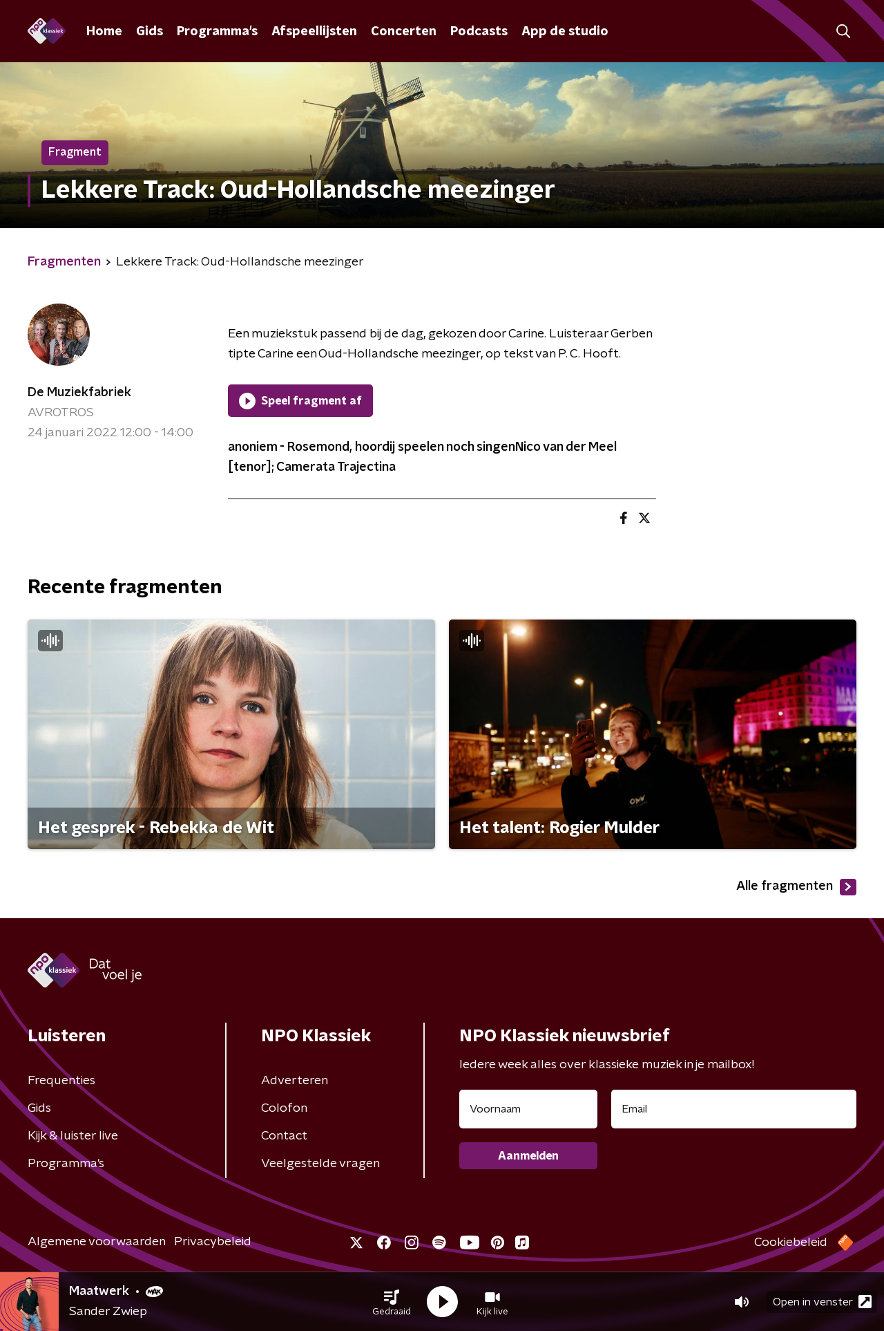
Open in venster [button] (822, 1301)
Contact (284, 1136)
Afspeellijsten (314, 32)
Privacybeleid (212, 1242)
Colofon (284, 1108)
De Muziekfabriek (79, 393)
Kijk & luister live (73, 1136)
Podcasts (479, 32)
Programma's (217, 32)
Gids (149, 32)
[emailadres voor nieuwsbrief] (733, 1109)
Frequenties (61, 1080)
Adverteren (294, 1080)
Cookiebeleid (790, 1242)
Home (104, 32)
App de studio (564, 32)
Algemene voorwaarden (97, 1242)
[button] (391, 1302)
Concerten (403, 32)
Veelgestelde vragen (320, 1163)
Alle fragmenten (796, 887)
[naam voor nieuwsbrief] (528, 1109)
